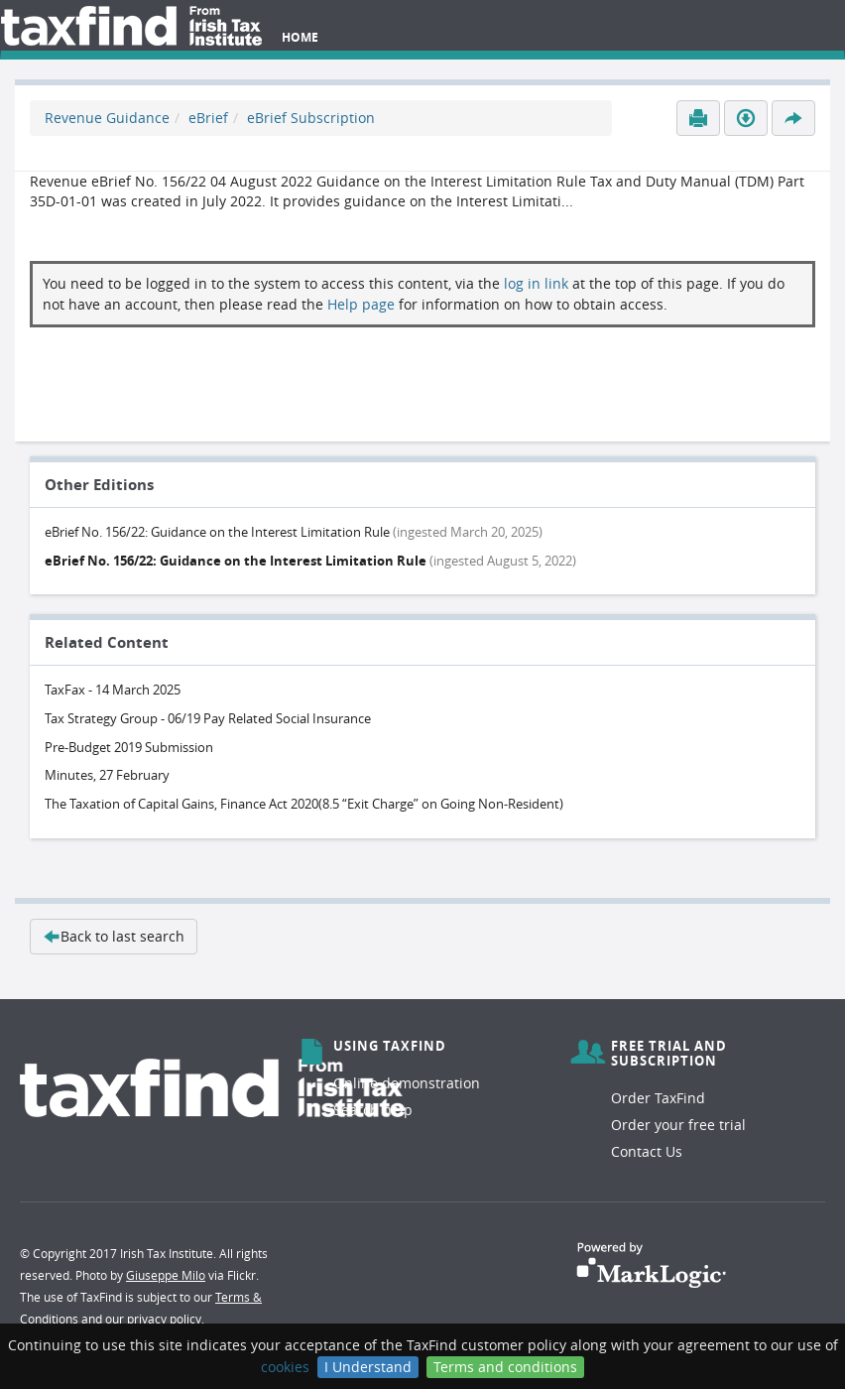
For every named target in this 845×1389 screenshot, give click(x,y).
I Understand (368, 1366)
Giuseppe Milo (165, 1275)
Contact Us (646, 1151)
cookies (285, 1366)
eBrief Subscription (311, 117)
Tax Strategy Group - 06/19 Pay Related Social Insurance (208, 718)
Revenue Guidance (107, 117)
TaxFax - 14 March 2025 (113, 689)
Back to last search (113, 936)
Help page (361, 304)
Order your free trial (678, 1124)
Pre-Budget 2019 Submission (129, 747)
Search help (373, 1109)
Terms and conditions (505, 1366)
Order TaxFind (658, 1097)
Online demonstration (406, 1082)
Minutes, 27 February (107, 775)
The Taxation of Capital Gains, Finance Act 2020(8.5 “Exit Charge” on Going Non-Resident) (304, 804)
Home (300, 37)
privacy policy (164, 1318)
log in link (536, 283)
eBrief (208, 117)
